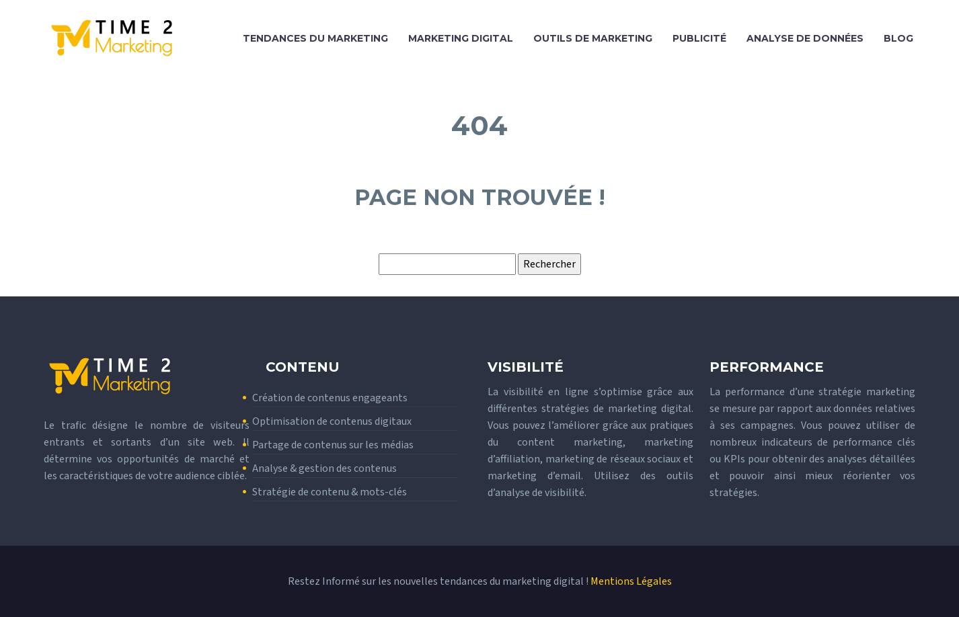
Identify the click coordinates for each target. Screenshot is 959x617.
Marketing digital (460, 38)
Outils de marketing (592, 38)
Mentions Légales (631, 581)
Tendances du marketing (315, 38)
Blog (898, 38)
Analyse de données (805, 38)
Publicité (699, 38)
